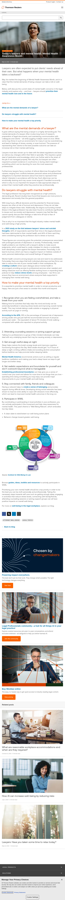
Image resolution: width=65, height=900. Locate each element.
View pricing (8, 697)
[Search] (61, 18)
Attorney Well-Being (11, 520)
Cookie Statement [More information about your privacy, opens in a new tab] (7, 892)
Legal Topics (28, 520)
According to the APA (11, 315)
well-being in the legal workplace (26, 506)
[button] (32, 867)
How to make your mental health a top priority (21, 121)
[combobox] (32, 18)
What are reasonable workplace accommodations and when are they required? (31, 748)
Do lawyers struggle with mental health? (19, 114)
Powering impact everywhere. (16, 575)
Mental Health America (11, 357)
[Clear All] (57, 18)
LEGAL (4, 12)
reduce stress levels (23, 273)
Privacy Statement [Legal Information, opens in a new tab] (19, 892)
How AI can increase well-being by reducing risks (28, 796)
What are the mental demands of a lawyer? (20, 108)
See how (7, 585)
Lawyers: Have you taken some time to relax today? (29, 842)
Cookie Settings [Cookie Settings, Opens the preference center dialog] (32, 897)
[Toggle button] (62, 7)
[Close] (62, 879)
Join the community (11, 639)
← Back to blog (8, 527)
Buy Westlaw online (11, 689)
